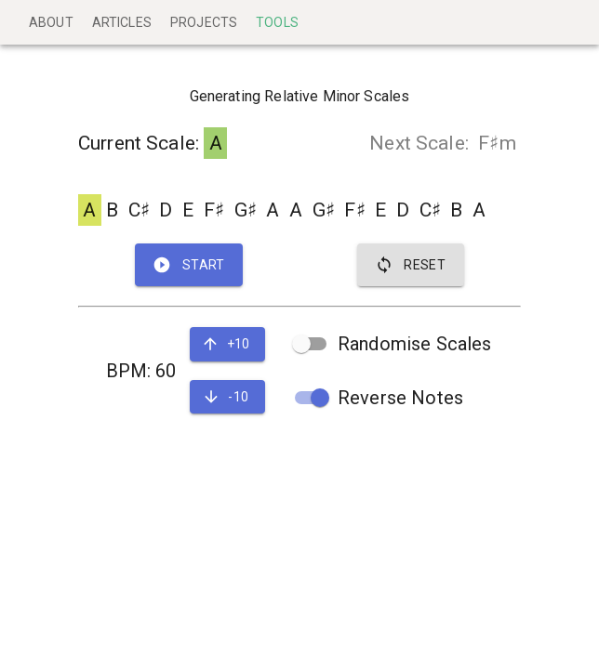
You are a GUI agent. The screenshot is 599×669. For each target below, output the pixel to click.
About (51, 22)
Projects (203, 22)
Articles (122, 22)
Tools (277, 22)
